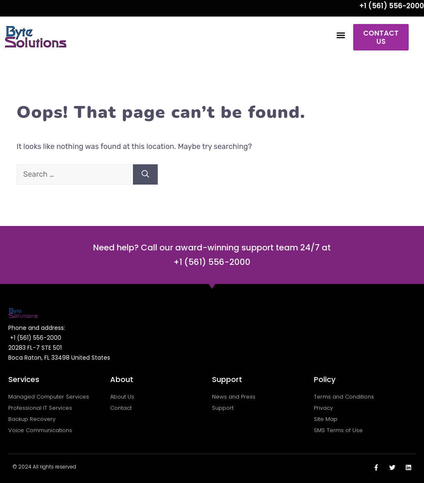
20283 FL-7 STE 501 (35, 348)
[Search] (145, 174)
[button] (341, 35)
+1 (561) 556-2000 (391, 6)
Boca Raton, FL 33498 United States (59, 357)
